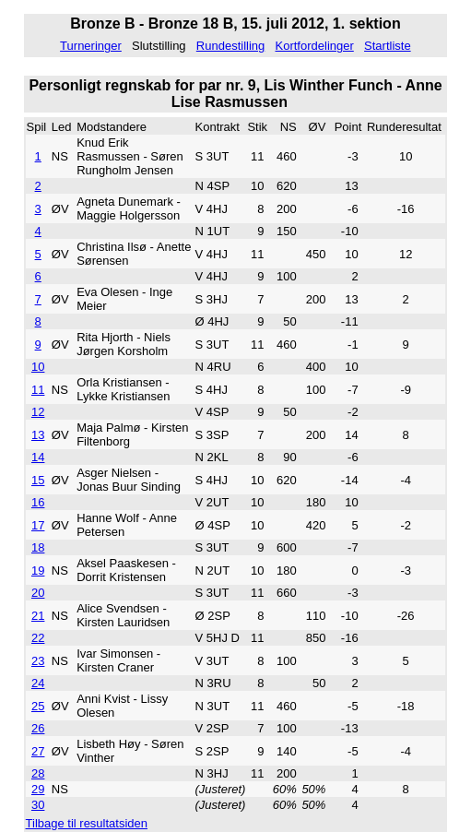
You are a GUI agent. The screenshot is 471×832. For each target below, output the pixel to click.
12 (37, 412)
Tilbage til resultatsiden (86, 823)
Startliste (387, 46)
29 (37, 789)
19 (37, 570)
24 (37, 683)
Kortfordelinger (315, 46)
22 (37, 638)
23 (37, 661)
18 (37, 547)
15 (37, 480)
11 (37, 390)
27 (37, 751)
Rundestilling (230, 46)
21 (37, 616)
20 (37, 593)
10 (37, 367)
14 (37, 457)
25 (37, 706)
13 (37, 435)
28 (37, 773)
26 (37, 728)
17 (37, 525)
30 (37, 805)
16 (37, 502)
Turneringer (91, 46)
